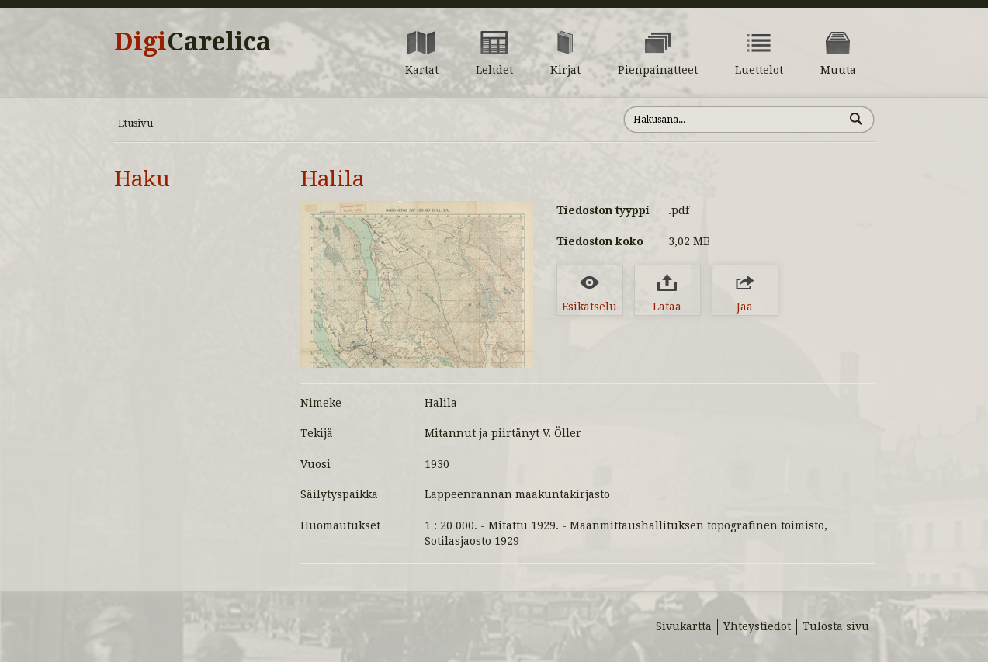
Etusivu (135, 123)
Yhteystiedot (757, 626)
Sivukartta (684, 626)
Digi (192, 42)
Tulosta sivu (836, 626)
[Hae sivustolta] (733, 119)
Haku (142, 179)
